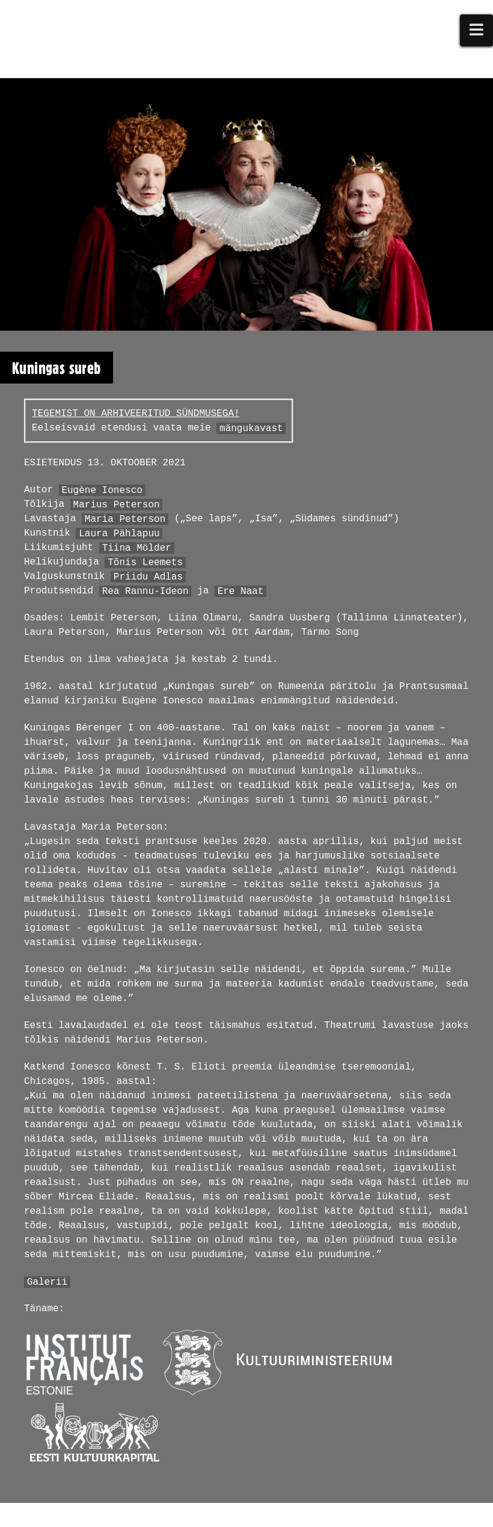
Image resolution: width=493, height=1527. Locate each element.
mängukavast (251, 428)
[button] (477, 30)
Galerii (47, 1281)
